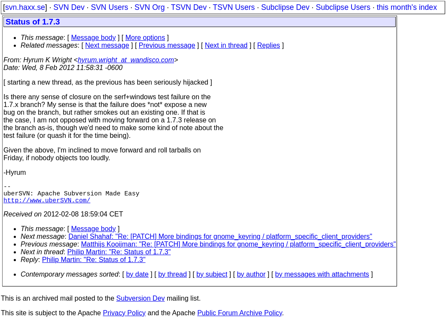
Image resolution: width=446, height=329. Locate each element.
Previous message (167, 45)
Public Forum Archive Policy (239, 318)
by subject (211, 279)
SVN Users (109, 7)
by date (137, 279)
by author (251, 279)
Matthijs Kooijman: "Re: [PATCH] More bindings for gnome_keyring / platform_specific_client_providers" (238, 249)
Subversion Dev (140, 303)
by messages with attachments (322, 279)
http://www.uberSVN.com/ (46, 205)
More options (145, 37)
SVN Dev (68, 7)
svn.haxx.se (25, 7)
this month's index (407, 7)
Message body (93, 37)
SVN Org (149, 7)
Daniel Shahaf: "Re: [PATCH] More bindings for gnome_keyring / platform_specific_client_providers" (220, 241)
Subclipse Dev (285, 7)
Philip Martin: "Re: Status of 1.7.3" (119, 257)
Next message (107, 45)
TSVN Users (234, 7)
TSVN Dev (189, 7)
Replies (268, 45)
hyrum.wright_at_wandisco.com (126, 60)
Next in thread (226, 45)
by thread (172, 279)
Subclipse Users (343, 7)
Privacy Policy (124, 318)
